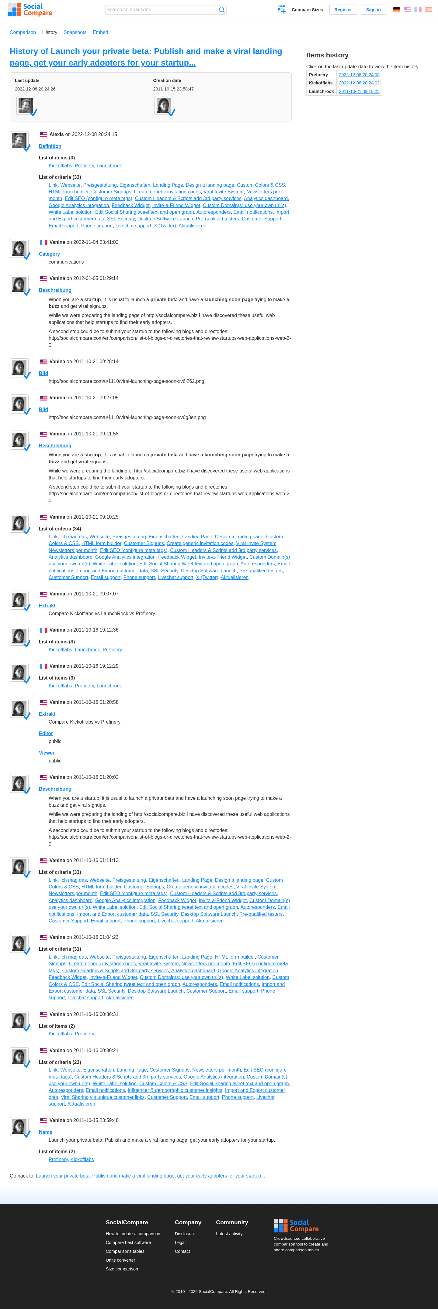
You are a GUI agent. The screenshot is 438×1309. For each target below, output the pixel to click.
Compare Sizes (307, 9)
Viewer (46, 752)
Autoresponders (213, 212)
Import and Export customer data (112, 570)
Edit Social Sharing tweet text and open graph (144, 212)
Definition (50, 146)
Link (53, 185)
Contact (182, 1251)
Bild (43, 373)
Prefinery (84, 165)
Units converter (120, 1260)
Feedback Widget (131, 205)
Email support (63, 225)
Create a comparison (282, 10)
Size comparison (122, 1268)
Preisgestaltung (100, 185)
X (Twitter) (165, 225)
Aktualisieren (193, 225)
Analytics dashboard (266, 198)
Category (49, 254)
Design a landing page (210, 185)
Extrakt (47, 605)
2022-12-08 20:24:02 (359, 82)
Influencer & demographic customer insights (175, 1090)
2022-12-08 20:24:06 (359, 74)
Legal (180, 1242)
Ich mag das (73, 536)
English (407, 9)
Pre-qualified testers (217, 218)
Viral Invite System (223, 191)
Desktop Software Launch (165, 218)
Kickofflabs (60, 165)
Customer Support (261, 218)
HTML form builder (69, 191)
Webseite (70, 185)
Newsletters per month (73, 550)
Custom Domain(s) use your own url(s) (244, 205)
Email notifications (253, 212)
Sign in (373, 9)
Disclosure (185, 1233)
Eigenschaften (135, 185)
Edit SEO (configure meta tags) (98, 198)
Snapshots (75, 32)
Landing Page (168, 185)
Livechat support (133, 225)
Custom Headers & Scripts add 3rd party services (188, 198)
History (49, 32)
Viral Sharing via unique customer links (102, 1097)
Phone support (97, 225)
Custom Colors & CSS (261, 185)
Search (222, 9)
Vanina (57, 242)
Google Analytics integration (79, 205)
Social (303, 1226)
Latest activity (229, 1233)
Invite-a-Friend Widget (176, 205)
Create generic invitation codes (167, 191)
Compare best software (128, 1242)
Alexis (57, 134)
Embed (100, 32)
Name (45, 1132)
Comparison (23, 32)
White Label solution (70, 212)
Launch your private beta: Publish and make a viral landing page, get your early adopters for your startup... (150, 1175)
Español (428, 9)
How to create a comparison (133, 1233)
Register (343, 9)
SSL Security (121, 218)
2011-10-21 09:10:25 (359, 91)
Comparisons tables (125, 1251)
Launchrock (109, 165)
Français (418, 9)
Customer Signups (111, 191)
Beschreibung (55, 290)
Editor (46, 733)
